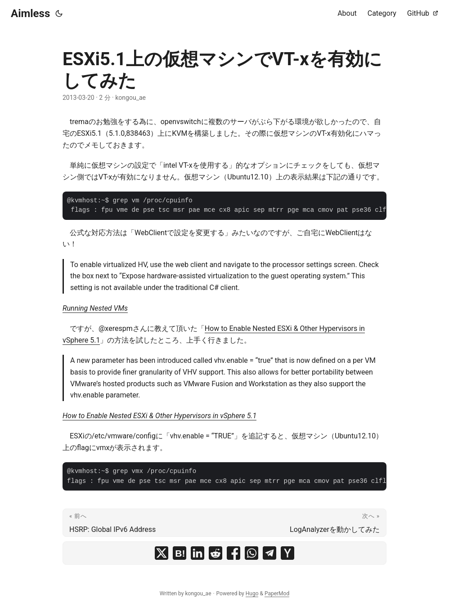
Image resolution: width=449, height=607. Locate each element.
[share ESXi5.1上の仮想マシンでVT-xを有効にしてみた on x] (161, 553)
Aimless (30, 13)
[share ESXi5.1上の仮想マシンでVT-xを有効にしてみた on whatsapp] (251, 553)
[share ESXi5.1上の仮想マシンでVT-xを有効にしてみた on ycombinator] (287, 553)
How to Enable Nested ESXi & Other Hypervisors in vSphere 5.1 (159, 415)
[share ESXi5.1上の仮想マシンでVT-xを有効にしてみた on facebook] (233, 553)
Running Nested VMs (95, 308)
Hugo (252, 593)
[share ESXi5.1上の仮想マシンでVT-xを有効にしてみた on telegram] (269, 553)
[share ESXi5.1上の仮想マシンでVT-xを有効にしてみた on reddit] (215, 553)
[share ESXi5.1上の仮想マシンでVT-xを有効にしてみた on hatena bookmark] (179, 553)
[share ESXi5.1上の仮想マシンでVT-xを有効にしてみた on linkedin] (197, 553)
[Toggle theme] (59, 13)
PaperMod (277, 593)
